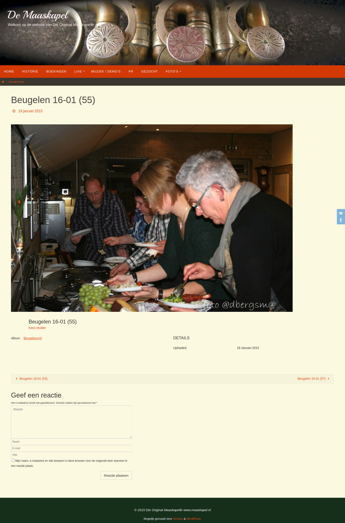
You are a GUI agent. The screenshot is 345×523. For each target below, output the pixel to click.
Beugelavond (33, 338)
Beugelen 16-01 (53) (31, 378)
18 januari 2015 (30, 111)
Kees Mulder (37, 328)
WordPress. (194, 518)
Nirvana (178, 518)
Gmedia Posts (16, 81)
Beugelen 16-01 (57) (314, 378)
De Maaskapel (37, 15)
